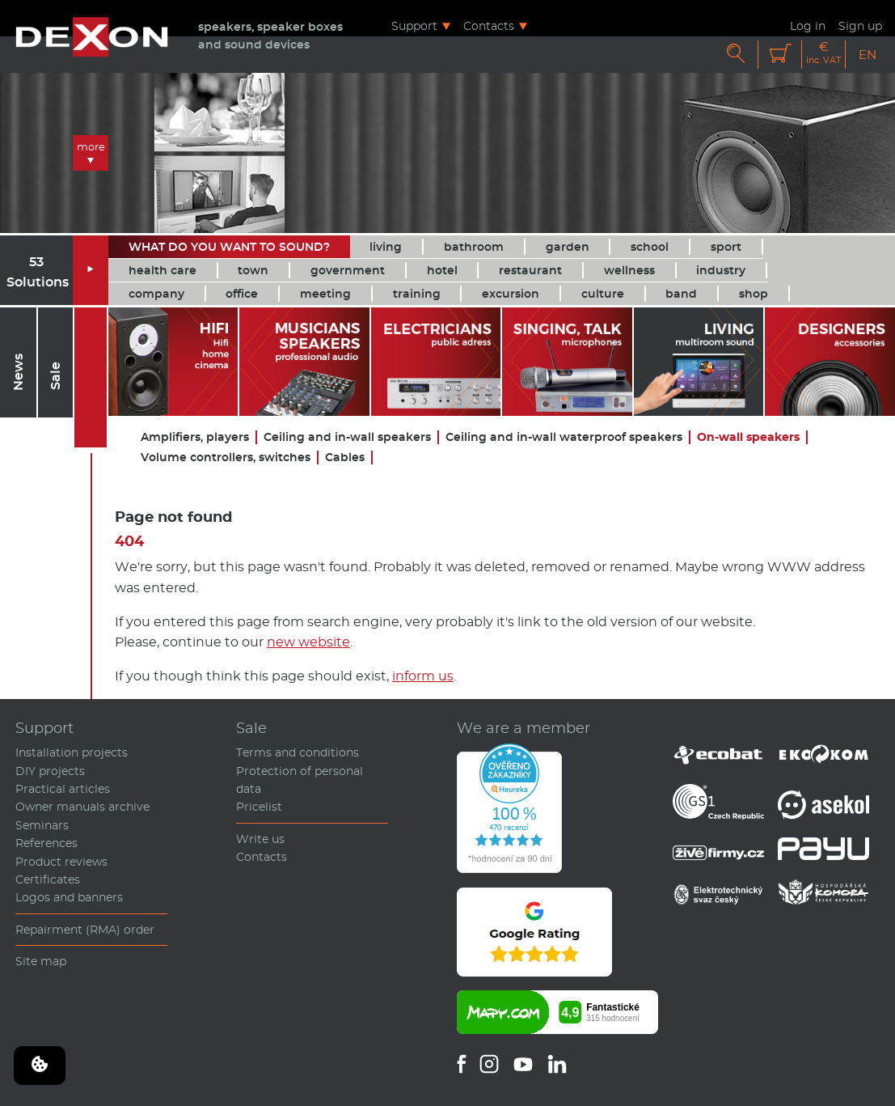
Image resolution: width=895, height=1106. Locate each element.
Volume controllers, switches (225, 457)
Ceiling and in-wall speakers (347, 437)
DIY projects (50, 771)
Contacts (488, 25)
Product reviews (61, 861)
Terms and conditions (297, 752)
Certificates (47, 879)
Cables (345, 457)
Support (414, 25)
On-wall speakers (748, 437)
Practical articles (62, 789)
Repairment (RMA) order (84, 929)
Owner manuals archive (82, 806)
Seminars (42, 825)
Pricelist (259, 806)
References (46, 843)
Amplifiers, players (195, 437)
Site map (40, 961)
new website (308, 642)
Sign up (860, 25)
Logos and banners (69, 897)
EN (867, 54)
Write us (260, 839)
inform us (423, 676)
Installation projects (71, 752)
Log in (807, 25)
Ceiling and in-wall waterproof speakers (563, 437)
